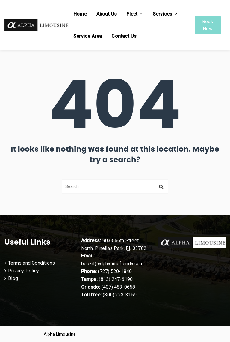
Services (162, 14)
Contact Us (124, 36)
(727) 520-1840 (115, 271)
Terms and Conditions (31, 263)
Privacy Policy (23, 271)
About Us (106, 14)
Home (80, 14)
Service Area (87, 36)
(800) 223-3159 (120, 295)
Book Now (207, 25)
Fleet (131, 14)
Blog (13, 278)
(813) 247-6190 (116, 279)
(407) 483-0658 (118, 287)
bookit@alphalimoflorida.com (112, 263)
